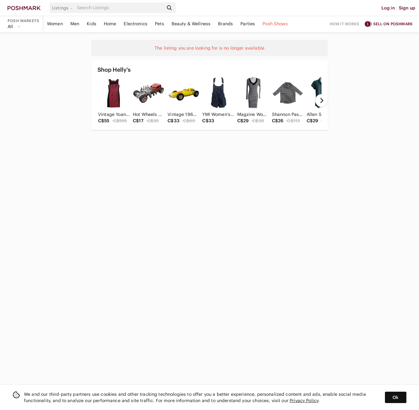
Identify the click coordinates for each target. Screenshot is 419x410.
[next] (321, 100)
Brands (225, 24)
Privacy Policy (304, 400)
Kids (91, 24)
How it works (344, 23)
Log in (388, 8)
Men (74, 24)
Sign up (407, 8)
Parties (247, 24)
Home (110, 24)
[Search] (119, 8)
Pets (159, 24)
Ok (395, 397)
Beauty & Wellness (191, 24)
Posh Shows (275, 24)
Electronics (135, 24)
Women (55, 24)
